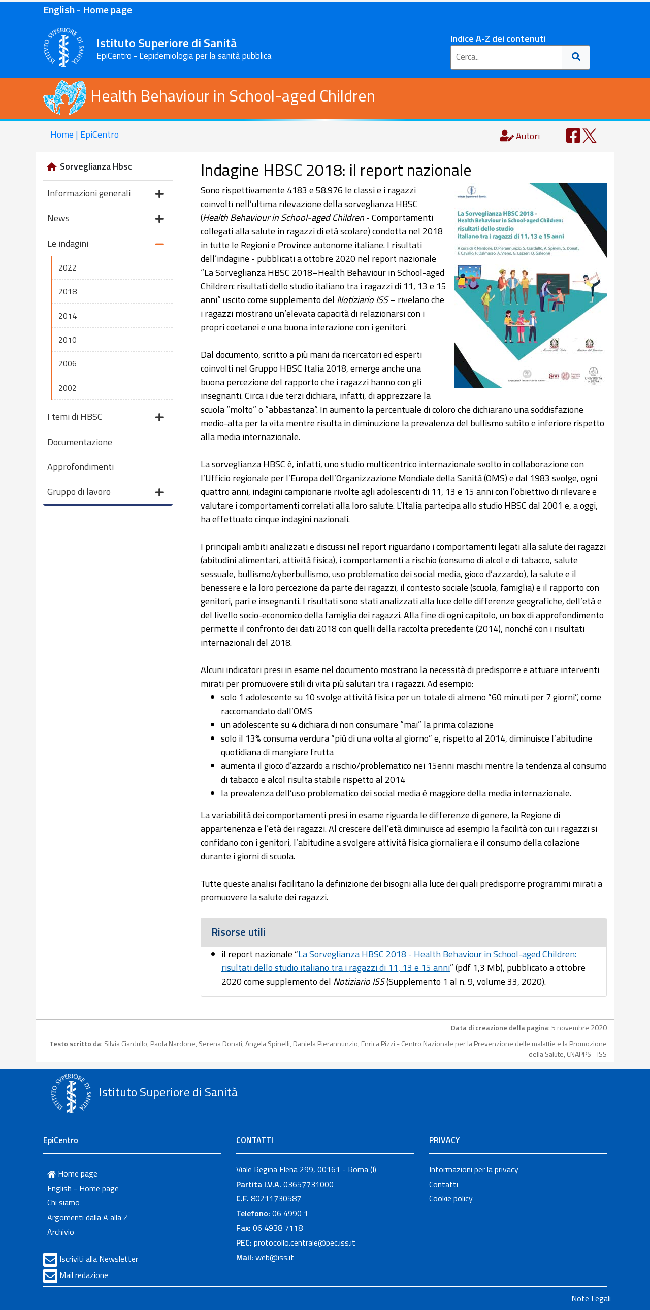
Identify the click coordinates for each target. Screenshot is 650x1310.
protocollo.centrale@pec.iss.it (304, 1242)
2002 (67, 388)
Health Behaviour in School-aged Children (209, 95)
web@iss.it (274, 1257)
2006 (67, 363)
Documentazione (79, 442)
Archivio (60, 1232)
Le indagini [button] (105, 244)
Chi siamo (63, 1202)
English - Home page (87, 9)
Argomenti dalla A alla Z (87, 1217)
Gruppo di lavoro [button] (105, 492)
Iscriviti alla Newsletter (98, 1259)
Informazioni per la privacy (473, 1169)
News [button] (105, 219)
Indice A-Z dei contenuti (498, 38)
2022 (67, 267)
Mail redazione (83, 1275)
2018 (67, 291)
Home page (72, 1173)
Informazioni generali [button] (105, 194)
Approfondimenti (80, 467)
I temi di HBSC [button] (105, 417)
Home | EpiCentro (84, 134)
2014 (67, 316)
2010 (67, 339)
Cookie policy (451, 1198)
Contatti (443, 1184)
